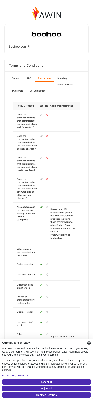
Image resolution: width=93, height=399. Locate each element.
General (16, 78)
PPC (29, 78)
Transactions (44, 78)
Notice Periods (65, 84)
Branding (62, 78)
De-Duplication (37, 90)
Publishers (17, 90)
